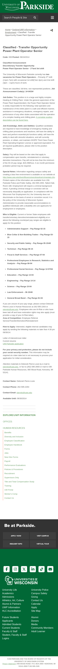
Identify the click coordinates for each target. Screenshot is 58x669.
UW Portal (9, 490)
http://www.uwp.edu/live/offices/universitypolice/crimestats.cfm (29, 177)
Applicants (7, 621)
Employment (10, 32)
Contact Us (9, 498)
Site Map (35, 611)
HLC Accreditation (11, 611)
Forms (7, 449)
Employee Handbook (13, 445)
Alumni (34, 617)
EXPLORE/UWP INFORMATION (19, 415)
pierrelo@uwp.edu (10, 309)
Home (7, 29)
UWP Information (11, 607)
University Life (9, 590)
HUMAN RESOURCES (14, 428)
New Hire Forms (11, 457)
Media (34, 624)
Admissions (8, 597)
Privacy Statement (9, 664)
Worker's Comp (11, 494)
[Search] (16, 17)
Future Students (10, 617)
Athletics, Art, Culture (13, 600)
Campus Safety (39, 593)
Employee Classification (15, 441)
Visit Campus (43, 536)
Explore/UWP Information (23, 29)
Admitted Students (11, 624)
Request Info (16, 544)
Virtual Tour (43, 544)
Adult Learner (38, 631)
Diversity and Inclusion (14, 437)
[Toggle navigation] (52, 17)
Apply (34, 607)
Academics (8, 593)
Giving (34, 597)
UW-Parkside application (13, 344)
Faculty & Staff (9, 631)
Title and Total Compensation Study (19, 482)
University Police (39, 590)
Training (8, 486)
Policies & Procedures (14, 469)
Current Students (11, 628)
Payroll (7, 461)
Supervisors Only (12, 477)
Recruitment (10, 473)
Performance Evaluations (15, 465)
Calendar (36, 604)
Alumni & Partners (11, 604)
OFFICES (7, 421)
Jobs (6, 453)
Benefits (8, 432)
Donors (35, 621)
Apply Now (16, 536)
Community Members (42, 628)
